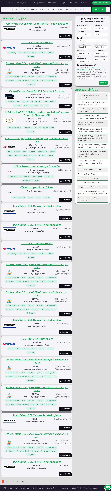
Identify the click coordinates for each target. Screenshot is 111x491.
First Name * (82, 25)
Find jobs (99, 9)
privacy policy (95, 67)
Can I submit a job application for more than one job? (91, 123)
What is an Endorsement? (88, 183)
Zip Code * (81, 32)
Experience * (99, 44)
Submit (103, 83)
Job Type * (81, 44)
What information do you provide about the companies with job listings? (91, 163)
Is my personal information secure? (92, 187)
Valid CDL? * (82, 51)
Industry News (22, 3)
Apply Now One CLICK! (101, 3)
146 (23, 482)
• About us (7, 488)
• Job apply (63, 488)
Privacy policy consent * (86, 65)
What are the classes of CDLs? (90, 170)
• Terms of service (21, 488)
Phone (96, 32)
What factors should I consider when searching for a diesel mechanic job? (92, 192)
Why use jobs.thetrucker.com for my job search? (92, 96)
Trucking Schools (37, 3)
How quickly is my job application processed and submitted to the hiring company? (91, 138)
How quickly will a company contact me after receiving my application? (92, 146)
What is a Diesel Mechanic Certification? (88, 199)
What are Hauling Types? (88, 178)
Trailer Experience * (82, 58)
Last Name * (98, 25)
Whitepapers (52, 3)
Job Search (9, 3)
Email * (80, 38)
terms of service (83, 70)
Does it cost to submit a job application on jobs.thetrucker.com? (92, 117)
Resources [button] (84, 3)
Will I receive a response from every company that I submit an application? (92, 153)
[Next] (27, 481)
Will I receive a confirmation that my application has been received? (92, 130)
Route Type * (99, 51)
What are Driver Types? (87, 174)
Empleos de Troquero (69, 3)
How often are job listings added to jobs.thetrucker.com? (92, 110)
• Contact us (51, 488)
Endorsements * (100, 57)
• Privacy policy (37, 488)
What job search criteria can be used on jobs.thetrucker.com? (92, 103)
